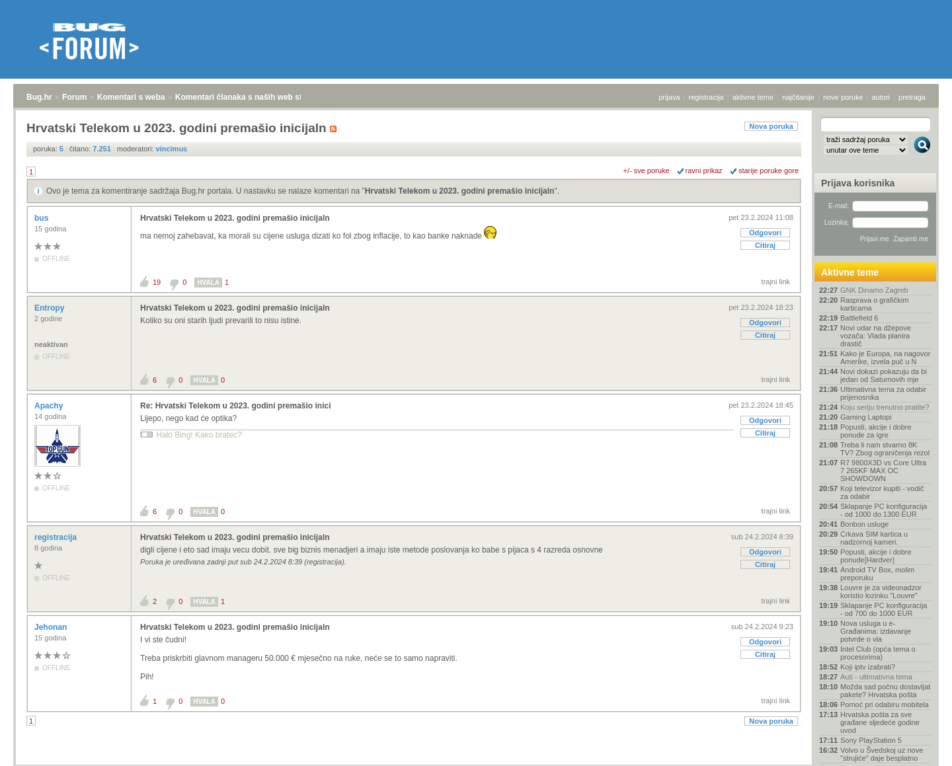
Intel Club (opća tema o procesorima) (878, 653)
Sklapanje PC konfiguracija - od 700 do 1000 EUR (883, 609)
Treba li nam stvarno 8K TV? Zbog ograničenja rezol (885, 449)
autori (881, 97)
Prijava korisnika (857, 183)
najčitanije (798, 97)
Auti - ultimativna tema (876, 677)
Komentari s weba (131, 97)
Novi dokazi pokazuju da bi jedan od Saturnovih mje (883, 375)
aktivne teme (753, 97)
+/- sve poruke (646, 170)
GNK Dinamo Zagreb (874, 290)
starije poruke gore (768, 170)
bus (42, 218)
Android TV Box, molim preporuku (877, 574)
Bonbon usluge (864, 524)
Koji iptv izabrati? (867, 667)
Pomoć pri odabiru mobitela (884, 705)
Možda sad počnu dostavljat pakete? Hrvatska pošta (885, 691)
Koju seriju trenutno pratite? (885, 407)
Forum (74, 97)
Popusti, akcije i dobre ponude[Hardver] (876, 556)
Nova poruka (771, 126)
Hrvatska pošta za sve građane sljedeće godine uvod (880, 722)
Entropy (50, 308)
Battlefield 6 (859, 318)
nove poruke (843, 97)
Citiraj (765, 245)
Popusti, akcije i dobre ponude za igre (876, 431)
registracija (706, 97)
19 (157, 282)
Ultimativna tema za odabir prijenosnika (883, 393)
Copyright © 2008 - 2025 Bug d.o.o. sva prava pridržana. (476, 762)
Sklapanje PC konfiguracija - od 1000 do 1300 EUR (883, 510)
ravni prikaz (704, 170)
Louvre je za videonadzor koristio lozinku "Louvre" (881, 591)
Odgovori (765, 233)
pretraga (912, 97)
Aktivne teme (850, 272)
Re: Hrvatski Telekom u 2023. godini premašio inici (235, 405)
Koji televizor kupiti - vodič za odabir (882, 492)
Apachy (49, 405)
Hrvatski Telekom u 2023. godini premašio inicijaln (460, 191)
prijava (669, 97)
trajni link (776, 282)
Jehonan (51, 627)
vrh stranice (916, 747)
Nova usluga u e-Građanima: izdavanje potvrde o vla (875, 631)
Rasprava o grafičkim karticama (874, 304)
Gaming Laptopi (866, 417)
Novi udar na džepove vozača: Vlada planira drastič (875, 336)
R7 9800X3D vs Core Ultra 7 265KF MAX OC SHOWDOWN (883, 470)
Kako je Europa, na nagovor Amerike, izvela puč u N (885, 357)
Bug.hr (39, 97)
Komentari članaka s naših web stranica (250, 97)
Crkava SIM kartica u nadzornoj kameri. (874, 538)
